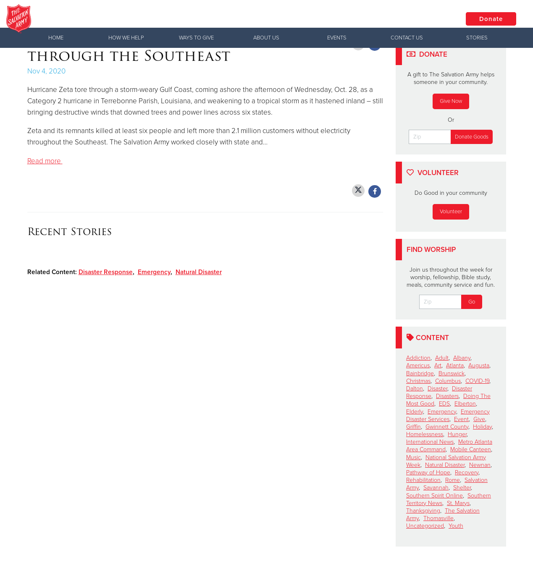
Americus (418, 365)
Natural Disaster (199, 272)
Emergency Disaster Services (448, 415)
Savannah (436, 487)
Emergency (154, 272)
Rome (452, 480)
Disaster (437, 388)
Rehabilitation (423, 480)
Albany (461, 357)
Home (55, 37)
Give (479, 419)
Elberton (465, 403)
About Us (266, 37)
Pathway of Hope (428, 472)
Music (413, 457)
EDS (444, 403)
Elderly (414, 411)
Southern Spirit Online (434, 495)
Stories (477, 37)
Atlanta (455, 365)
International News (430, 441)
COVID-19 (477, 381)
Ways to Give (196, 37)
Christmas (418, 381)
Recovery (466, 472)
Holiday (482, 426)
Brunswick (451, 373)
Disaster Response (106, 272)
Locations (428, 18)
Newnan (480, 465)
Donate (491, 19)
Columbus (448, 381)
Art (437, 365)
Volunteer (451, 211)
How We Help (126, 37)
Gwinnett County (446, 426)
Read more (45, 161)
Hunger (457, 434)
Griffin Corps (122, 19)
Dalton (414, 388)
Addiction (418, 357)
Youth (456, 525)
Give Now (451, 101)
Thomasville (438, 518)
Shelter (462, 487)
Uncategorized (425, 525)
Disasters (447, 396)
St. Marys (458, 503)
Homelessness (424, 434)
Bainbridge (420, 373)
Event (461, 419)
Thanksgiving (423, 510)
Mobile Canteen (470, 449)
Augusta (478, 365)
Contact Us (407, 37)
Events (337, 37)
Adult (442, 357)
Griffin (413, 426)
